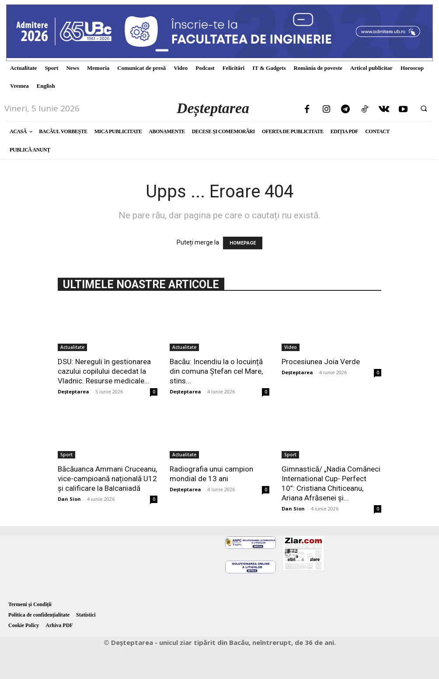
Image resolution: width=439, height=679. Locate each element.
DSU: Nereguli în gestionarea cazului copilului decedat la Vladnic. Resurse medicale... (104, 371)
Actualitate (72, 347)
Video (290, 347)
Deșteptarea (73, 391)
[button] (424, 108)
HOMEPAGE (243, 243)
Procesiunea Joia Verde (321, 361)
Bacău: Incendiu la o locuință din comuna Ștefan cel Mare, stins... (216, 371)
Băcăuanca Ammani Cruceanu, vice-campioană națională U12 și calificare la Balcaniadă (107, 479)
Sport (66, 455)
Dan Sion (69, 499)
